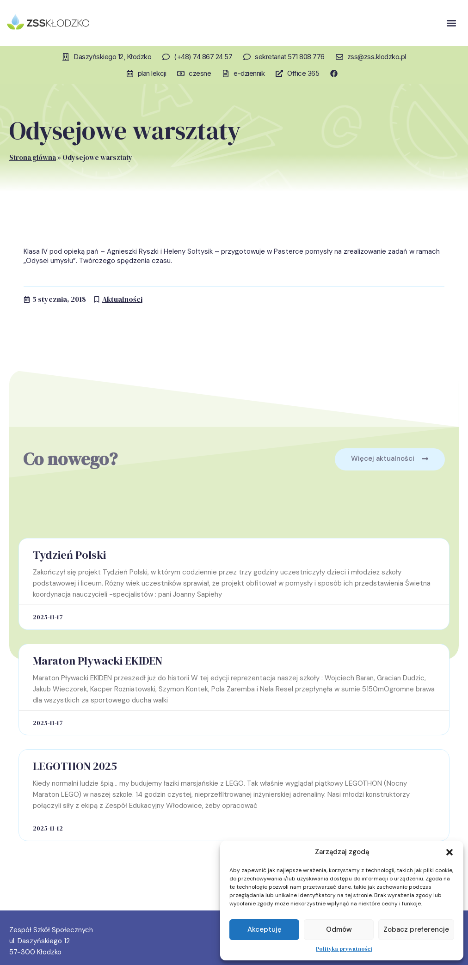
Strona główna (32, 157)
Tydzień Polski (69, 554)
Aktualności (122, 299)
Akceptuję (264, 929)
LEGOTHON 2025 (75, 766)
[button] (449, 852)
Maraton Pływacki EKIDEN (97, 660)
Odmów (339, 929)
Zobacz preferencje (416, 929)
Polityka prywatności (344, 949)
